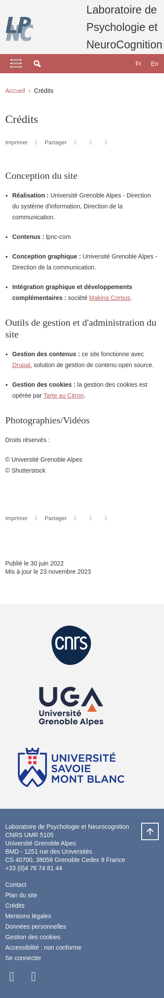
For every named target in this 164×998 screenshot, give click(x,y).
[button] (37, 63)
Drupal (21, 364)
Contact (15, 884)
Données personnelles (35, 926)
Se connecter (23, 957)
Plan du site (21, 895)
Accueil (15, 90)
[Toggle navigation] (16, 63)
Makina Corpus (109, 297)
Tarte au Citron (64, 395)
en (154, 63)
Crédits (14, 905)
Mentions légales (28, 916)
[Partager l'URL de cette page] (106, 142)
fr (138, 63)
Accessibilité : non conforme (43, 947)
